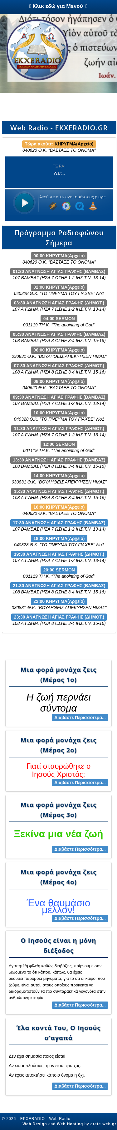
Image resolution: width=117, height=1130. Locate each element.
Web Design (34, 1124)
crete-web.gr (103, 1124)
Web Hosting (70, 1124)
